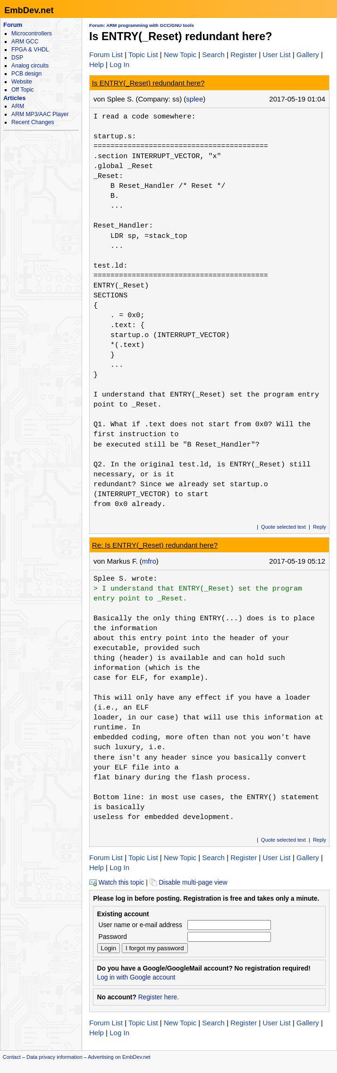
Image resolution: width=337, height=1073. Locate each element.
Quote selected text (283, 527)
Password (113, 936)
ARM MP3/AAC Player (39, 114)
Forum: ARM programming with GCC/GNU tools (141, 25)
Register (243, 55)
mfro (149, 561)
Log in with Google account (136, 977)
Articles (14, 97)
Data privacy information (54, 1057)
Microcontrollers (31, 33)
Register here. (158, 997)
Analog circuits (30, 65)
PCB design (26, 73)
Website (21, 81)
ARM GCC (24, 41)
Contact (12, 1057)
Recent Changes (32, 122)
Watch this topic (116, 882)
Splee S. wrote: (125, 578)
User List (276, 55)
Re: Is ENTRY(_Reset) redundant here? (155, 545)
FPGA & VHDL (30, 49)
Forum (12, 24)
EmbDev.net (28, 10)
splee (194, 99)
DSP (17, 57)
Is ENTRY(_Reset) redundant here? (148, 83)
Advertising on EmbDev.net (119, 1057)
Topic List (143, 55)
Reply (319, 527)
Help (96, 64)
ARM (17, 106)
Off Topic (22, 89)
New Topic (180, 55)
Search (213, 55)
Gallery (307, 55)
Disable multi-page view (188, 882)
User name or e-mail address (140, 925)
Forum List (106, 55)
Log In (119, 64)
